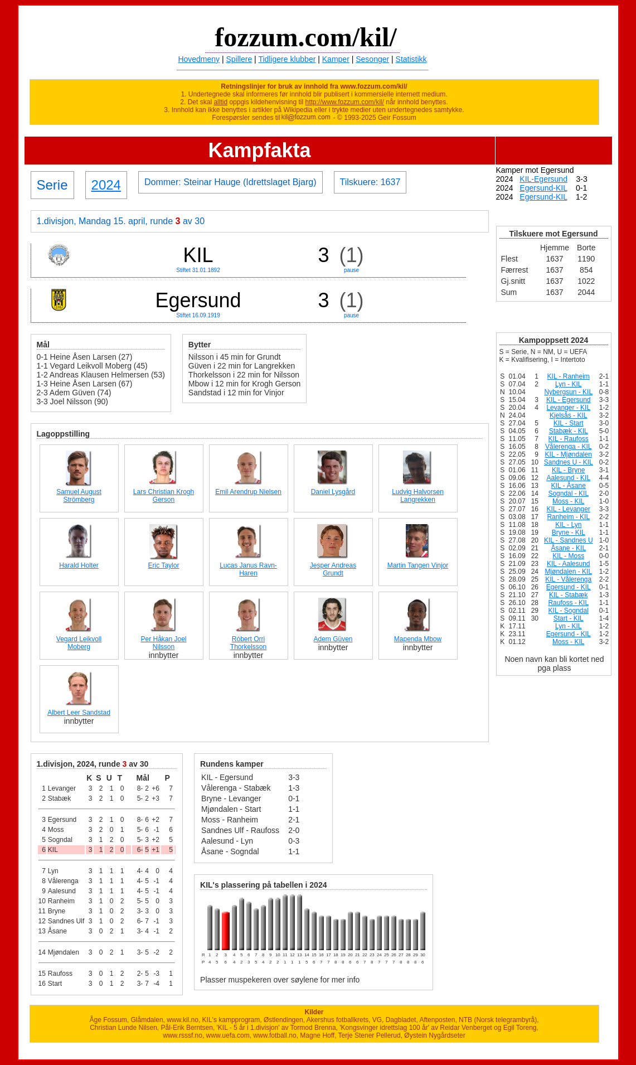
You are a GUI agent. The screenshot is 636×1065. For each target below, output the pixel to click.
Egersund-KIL (543, 187)
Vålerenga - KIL (568, 447)
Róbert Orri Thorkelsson (248, 643)
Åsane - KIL (568, 548)
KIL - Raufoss (568, 439)
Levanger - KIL (568, 408)
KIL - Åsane (568, 486)
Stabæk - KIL (568, 431)
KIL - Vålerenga (568, 579)
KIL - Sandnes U (568, 540)
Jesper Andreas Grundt (333, 569)
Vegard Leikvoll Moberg (78, 643)
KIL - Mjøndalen (568, 454)
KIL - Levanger (568, 509)
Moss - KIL (568, 501)
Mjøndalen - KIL (568, 571)
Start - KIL (569, 618)
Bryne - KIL (568, 532)
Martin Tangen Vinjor (418, 565)
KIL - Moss (568, 556)
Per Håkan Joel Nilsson (163, 643)
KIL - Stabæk (568, 595)
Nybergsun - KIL (568, 392)
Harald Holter (79, 565)
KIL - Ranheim (568, 376)
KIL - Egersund (568, 400)
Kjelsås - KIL (568, 415)
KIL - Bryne (568, 470)
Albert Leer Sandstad (78, 713)
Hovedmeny (199, 59)
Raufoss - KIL (568, 603)
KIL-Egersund (543, 179)
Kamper (335, 59)
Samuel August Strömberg (78, 496)
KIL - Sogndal (568, 610)
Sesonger (372, 59)
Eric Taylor (163, 565)
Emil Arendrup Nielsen (248, 492)
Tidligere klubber (286, 59)
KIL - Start (569, 423)
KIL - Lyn (568, 525)
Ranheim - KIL (568, 517)
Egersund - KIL (568, 587)
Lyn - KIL (568, 384)
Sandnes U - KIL (568, 462)
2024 (106, 184)
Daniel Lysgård (333, 492)
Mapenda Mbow (417, 639)
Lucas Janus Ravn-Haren (248, 569)
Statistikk (411, 59)
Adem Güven (332, 639)
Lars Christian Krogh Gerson (163, 496)
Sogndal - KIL (568, 493)
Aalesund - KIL (568, 478)
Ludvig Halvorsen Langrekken (418, 496)
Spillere (239, 59)
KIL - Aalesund (568, 564)
